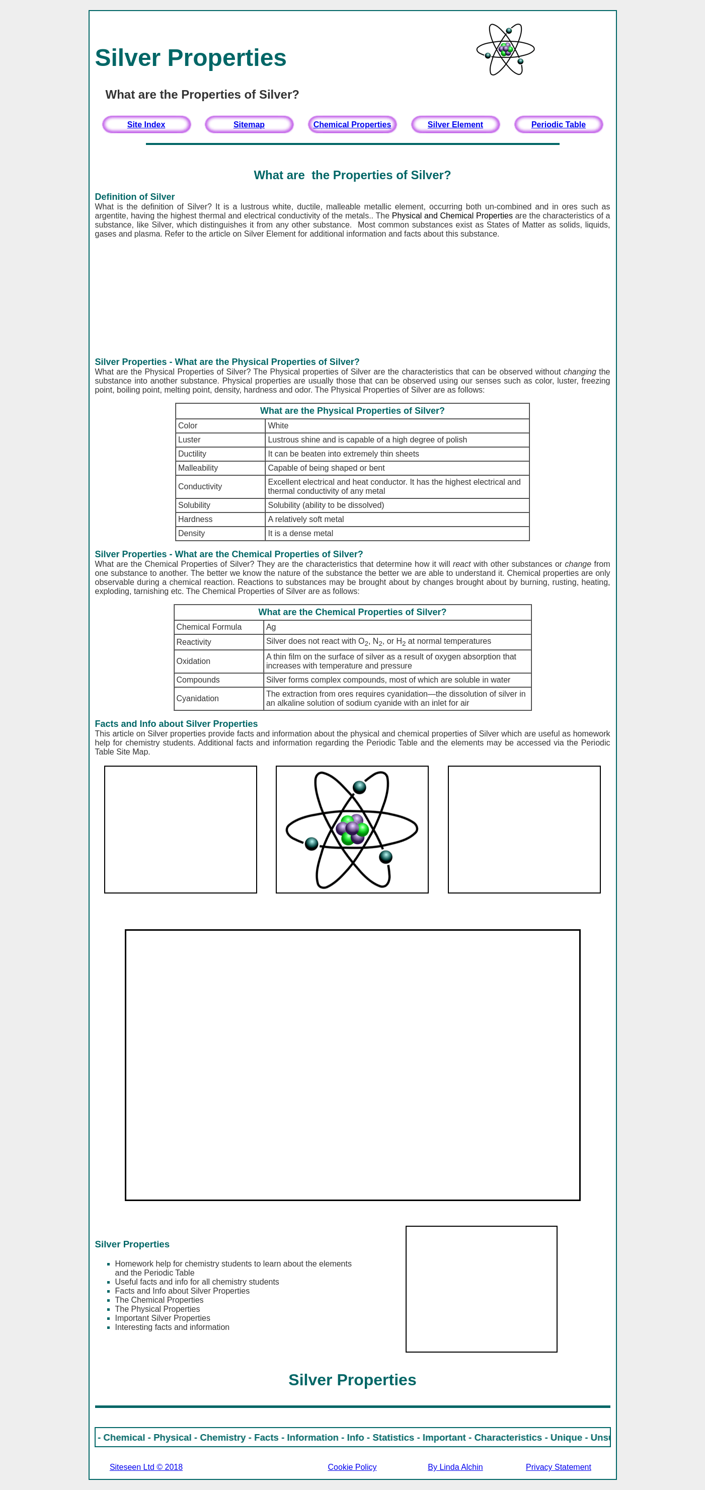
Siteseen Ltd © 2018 (146, 1467)
